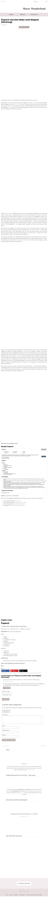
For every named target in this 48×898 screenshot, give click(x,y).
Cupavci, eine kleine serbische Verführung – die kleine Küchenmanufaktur (20, 679)
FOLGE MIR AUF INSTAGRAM (24, 885)
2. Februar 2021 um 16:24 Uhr (7, 692)
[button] (5, 671)
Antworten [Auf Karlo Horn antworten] (6, 699)
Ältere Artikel (43, 747)
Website (4, 736)
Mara (11, 896)
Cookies (27, 896)
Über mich (22, 14)
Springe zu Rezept (24, 27)
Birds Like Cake (16, 104)
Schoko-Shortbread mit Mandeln (16, 505)
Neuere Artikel (5, 747)
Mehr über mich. (30, 771)
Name (3, 727)
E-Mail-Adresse (6, 732)
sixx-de (22, 794)
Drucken (43, 456)
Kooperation (34, 14)
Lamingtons (18, 500)
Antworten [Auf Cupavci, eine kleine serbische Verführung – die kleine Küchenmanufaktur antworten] (7, 687)
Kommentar (5, 714)
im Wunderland (19, 356)
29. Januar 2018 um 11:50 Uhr (8, 681)
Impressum (16, 896)
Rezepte (11, 14)
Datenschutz (22, 896)
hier (32, 815)
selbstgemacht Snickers (20, 503)
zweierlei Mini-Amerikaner (21, 502)
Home (7, 896)
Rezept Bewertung (6, 710)
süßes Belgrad (9, 213)
